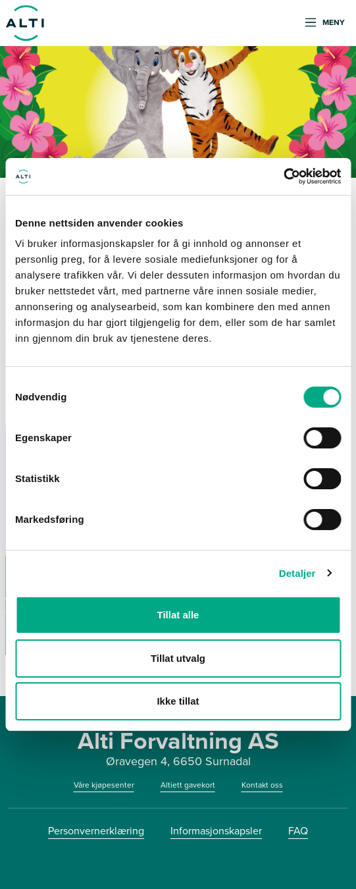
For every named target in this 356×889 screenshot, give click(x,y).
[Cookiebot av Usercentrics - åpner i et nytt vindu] (283, 176)
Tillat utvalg (178, 658)
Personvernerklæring (96, 830)
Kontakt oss (262, 785)
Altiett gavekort (188, 785)
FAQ (298, 830)
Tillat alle (178, 614)
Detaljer (297, 573)
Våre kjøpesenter (104, 785)
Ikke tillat (178, 701)
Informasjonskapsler (216, 830)
